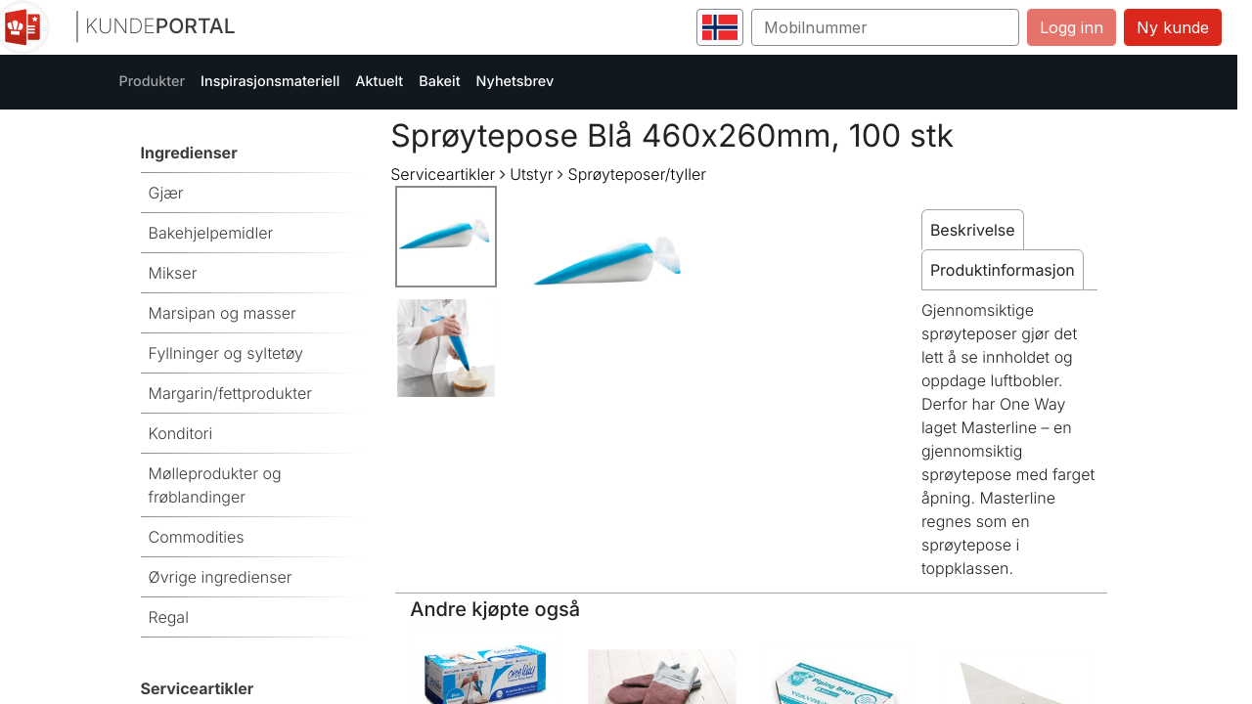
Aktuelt (379, 81)
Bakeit (439, 81)
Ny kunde (1173, 27)
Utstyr (531, 174)
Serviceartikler (442, 174)
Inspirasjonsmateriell (270, 81)
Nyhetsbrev (515, 81)
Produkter (152, 81)
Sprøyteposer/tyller (637, 174)
